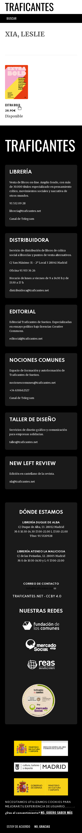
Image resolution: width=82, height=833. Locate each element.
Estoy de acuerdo (18, 826)
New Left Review (32, 463)
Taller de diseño (32, 419)
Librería (20, 172)
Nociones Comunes (37, 360)
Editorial (22, 311)
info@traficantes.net (41, 588)
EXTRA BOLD (12, 105)
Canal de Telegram (21, 218)
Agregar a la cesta (20, 108)
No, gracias (42, 826)
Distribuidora (29, 240)
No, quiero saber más (57, 812)
